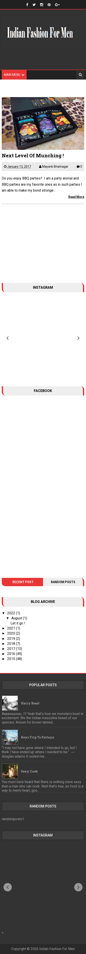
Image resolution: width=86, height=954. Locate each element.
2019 (11, 639)
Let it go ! (17, 623)
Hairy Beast (30, 703)
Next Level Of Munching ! (33, 155)
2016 (11, 654)
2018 (11, 644)
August (17, 618)
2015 (11, 659)
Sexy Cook (29, 771)
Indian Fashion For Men (57, 949)
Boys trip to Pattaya (37, 737)
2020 (11, 633)
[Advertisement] (43, 60)
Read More (76, 197)
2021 (11, 628)
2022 (11, 613)
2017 (11, 649)
